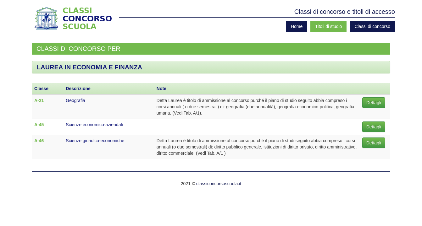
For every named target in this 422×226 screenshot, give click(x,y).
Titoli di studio (328, 26)
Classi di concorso (372, 26)
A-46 (39, 140)
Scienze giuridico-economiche (95, 140)
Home (297, 26)
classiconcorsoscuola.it (218, 183)
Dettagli (373, 102)
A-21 (39, 100)
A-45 (39, 124)
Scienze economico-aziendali (94, 124)
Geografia (75, 100)
